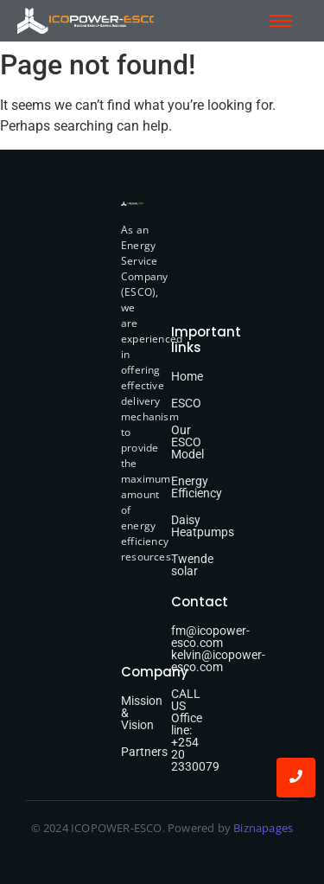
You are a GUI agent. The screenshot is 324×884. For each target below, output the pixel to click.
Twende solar (192, 565)
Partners (144, 752)
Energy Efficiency (196, 487)
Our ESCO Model (187, 442)
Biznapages (262, 828)
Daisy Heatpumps (202, 526)
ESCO (186, 403)
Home (187, 376)
